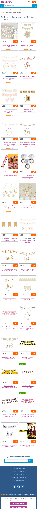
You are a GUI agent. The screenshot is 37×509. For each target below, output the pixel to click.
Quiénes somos (18, 481)
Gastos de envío (18, 471)
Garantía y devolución (18, 478)
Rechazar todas (18, 507)
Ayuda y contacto (18, 468)
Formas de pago (18, 475)
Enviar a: (29, 2)
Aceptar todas (18, 503)
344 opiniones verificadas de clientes (25, 494)
